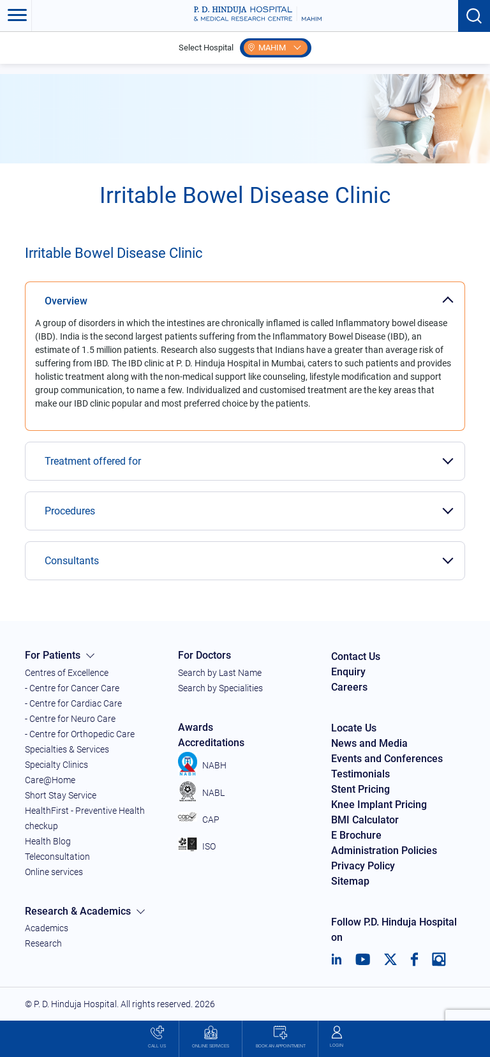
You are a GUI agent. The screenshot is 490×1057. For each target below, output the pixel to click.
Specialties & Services (67, 749)
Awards (195, 727)
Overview (66, 301)
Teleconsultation (57, 856)
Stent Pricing (360, 789)
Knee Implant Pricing (379, 804)
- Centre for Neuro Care (70, 719)
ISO (197, 846)
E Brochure (356, 835)
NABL (201, 793)
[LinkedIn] (336, 959)
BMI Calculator (365, 820)
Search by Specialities (220, 688)
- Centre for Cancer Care (72, 688)
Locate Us (353, 728)
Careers (349, 687)
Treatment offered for (93, 461)
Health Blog (48, 841)
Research (43, 943)
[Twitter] (390, 959)
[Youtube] (363, 959)
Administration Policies (384, 850)
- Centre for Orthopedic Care (80, 734)
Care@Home (50, 780)
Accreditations (211, 743)
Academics (46, 928)
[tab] (245, 294)
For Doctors (204, 655)
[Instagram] (439, 959)
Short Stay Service (60, 795)
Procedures (70, 511)
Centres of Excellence (66, 673)
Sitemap (350, 881)
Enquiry (348, 672)
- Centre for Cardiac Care (73, 703)
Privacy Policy (363, 866)
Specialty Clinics (56, 765)
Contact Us (355, 656)
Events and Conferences (387, 759)
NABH (202, 765)
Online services (54, 872)
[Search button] (474, 16)
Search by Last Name (220, 673)
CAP (198, 819)
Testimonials (360, 774)
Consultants (72, 561)
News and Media (369, 743)
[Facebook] (414, 959)
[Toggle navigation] (16, 16)
